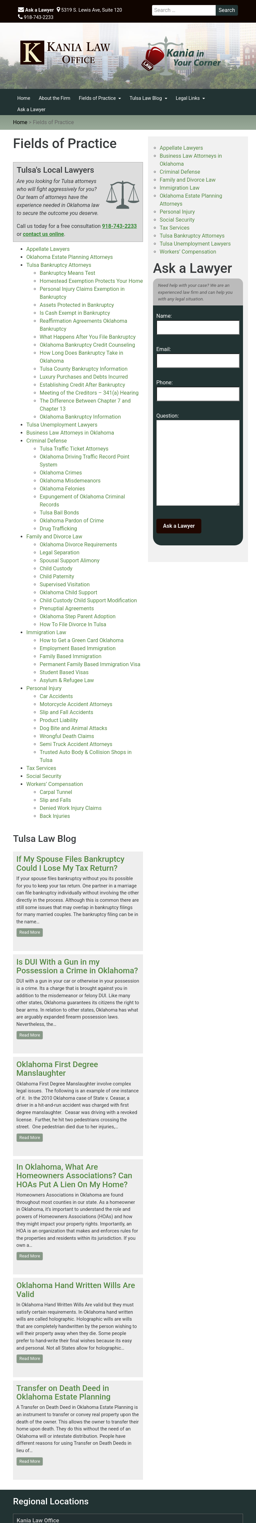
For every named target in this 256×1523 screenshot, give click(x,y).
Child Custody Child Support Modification (88, 600)
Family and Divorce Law (54, 536)
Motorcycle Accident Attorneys (76, 704)
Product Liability (59, 720)
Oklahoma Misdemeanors (70, 480)
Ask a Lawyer (36, 10)
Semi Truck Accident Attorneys (76, 744)
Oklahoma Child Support (68, 592)
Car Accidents (56, 696)
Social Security (43, 776)
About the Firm (54, 98)
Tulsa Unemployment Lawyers (61, 425)
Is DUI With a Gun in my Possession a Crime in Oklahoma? (77, 966)
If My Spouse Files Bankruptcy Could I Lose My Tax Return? (70, 863)
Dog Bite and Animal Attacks (73, 728)
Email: (198, 355)
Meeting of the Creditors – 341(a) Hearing (89, 393)
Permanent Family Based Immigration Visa (90, 664)
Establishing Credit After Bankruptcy (82, 385)
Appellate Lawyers (48, 249)
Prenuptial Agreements (67, 608)
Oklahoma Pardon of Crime (72, 520)
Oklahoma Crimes (61, 473)
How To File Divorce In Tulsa (73, 624)
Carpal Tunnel (56, 792)
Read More (29, 932)
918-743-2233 (35, 17)
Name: (198, 321)
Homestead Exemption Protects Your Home (91, 281)
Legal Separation (59, 552)
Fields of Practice (98, 98)
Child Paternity (57, 576)
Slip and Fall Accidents (66, 712)
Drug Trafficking (58, 528)
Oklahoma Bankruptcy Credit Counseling (87, 345)
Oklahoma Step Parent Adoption (78, 616)
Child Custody (56, 568)
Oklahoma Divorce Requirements (78, 544)
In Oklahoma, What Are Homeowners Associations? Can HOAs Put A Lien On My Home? (74, 1175)
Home (23, 98)
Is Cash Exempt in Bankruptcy (75, 313)
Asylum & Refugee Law (67, 680)
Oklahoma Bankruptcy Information (80, 417)
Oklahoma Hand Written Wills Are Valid (75, 1290)
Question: (198, 461)
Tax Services (41, 768)
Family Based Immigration (70, 656)
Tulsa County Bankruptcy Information (84, 369)
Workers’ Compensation (54, 784)
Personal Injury (44, 688)
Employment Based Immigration (78, 648)
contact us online (43, 234)
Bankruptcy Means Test (67, 273)
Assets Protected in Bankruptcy (77, 305)
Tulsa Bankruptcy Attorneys (58, 265)
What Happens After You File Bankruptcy (88, 337)
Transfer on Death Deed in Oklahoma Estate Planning (63, 1393)
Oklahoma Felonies (62, 488)
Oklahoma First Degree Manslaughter (57, 1069)
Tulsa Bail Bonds (59, 512)
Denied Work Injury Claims (71, 808)
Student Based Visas (64, 672)
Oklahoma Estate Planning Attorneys (69, 257)
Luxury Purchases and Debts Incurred (84, 377)
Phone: (198, 388)
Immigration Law (46, 632)
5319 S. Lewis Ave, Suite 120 (89, 10)
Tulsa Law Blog (146, 98)
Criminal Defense (46, 441)
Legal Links (188, 98)
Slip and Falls (55, 800)
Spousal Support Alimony (69, 560)
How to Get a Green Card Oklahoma (82, 640)
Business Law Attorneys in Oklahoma (70, 433)
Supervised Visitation (65, 584)
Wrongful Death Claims (67, 736)
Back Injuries (55, 816)
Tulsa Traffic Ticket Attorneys (74, 449)
